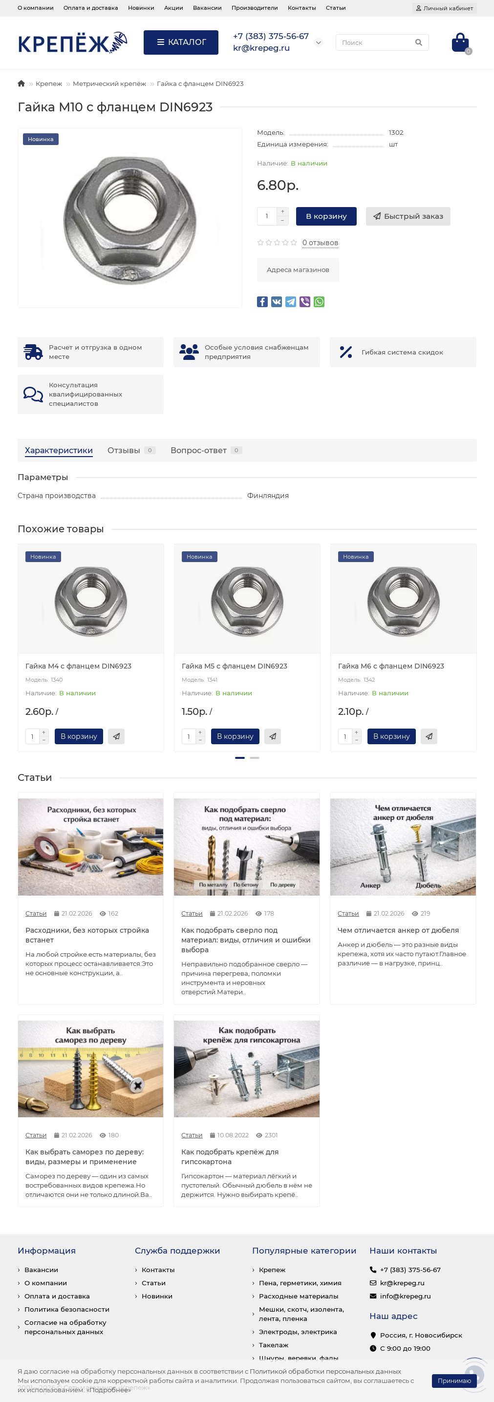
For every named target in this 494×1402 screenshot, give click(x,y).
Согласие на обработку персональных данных (65, 1327)
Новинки (141, 7)
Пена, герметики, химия (300, 1283)
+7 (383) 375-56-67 (410, 1270)
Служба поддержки (177, 1251)
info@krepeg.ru (405, 1296)
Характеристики (59, 450)
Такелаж (273, 1345)
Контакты (302, 7)
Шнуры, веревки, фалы (299, 1358)
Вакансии (207, 7)
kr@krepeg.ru (402, 1283)
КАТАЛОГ (181, 42)
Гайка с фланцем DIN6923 (200, 83)
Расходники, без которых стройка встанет (87, 935)
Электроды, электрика (298, 1332)
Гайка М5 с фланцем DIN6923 (234, 666)
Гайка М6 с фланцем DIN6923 (391, 666)
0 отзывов (320, 242)
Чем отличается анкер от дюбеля (398, 930)
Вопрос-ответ (206, 450)
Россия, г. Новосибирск (421, 1335)
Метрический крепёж (109, 83)
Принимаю (454, 1380)
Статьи (336, 7)
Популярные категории (304, 1251)
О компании (36, 7)
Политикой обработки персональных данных (325, 1371)
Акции (173, 7)
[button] (240, 758)
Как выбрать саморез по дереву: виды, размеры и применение (84, 1157)
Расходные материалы (299, 1296)
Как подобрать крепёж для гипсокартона (230, 1157)
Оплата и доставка (91, 7)
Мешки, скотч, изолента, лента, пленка (301, 1313)
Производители (255, 7)
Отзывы (131, 450)
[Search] (382, 42)
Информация (47, 1251)
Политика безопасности (66, 1309)
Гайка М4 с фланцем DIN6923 (78, 666)
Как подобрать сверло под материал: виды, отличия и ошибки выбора (246, 940)
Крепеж (49, 83)
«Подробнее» (108, 1390)
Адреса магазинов (298, 269)
